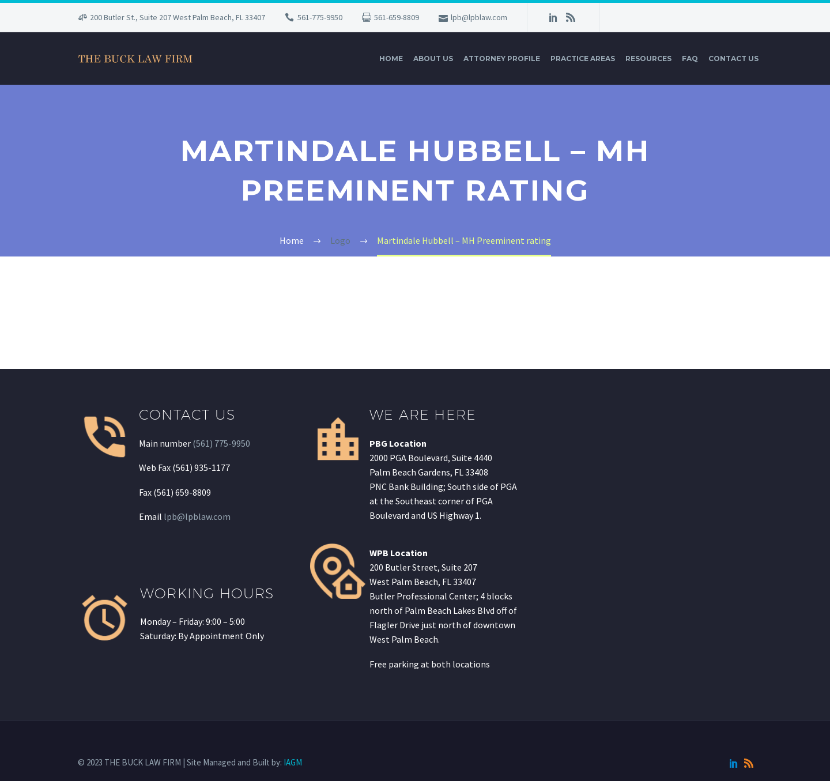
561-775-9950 (319, 17)
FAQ (690, 58)
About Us (433, 58)
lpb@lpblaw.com (479, 17)
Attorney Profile (501, 58)
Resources (648, 58)
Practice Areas (582, 58)
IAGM (293, 762)
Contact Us (733, 58)
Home (391, 58)
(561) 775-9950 (221, 443)
